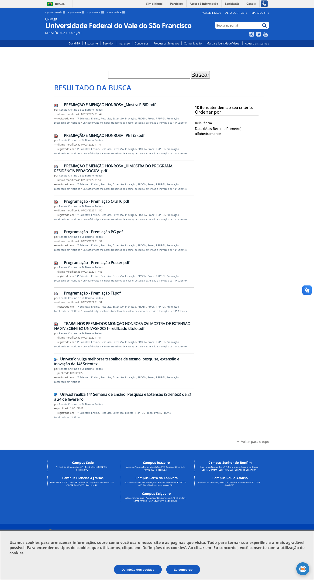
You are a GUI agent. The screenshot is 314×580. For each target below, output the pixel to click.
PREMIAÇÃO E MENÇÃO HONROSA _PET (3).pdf (104, 135)
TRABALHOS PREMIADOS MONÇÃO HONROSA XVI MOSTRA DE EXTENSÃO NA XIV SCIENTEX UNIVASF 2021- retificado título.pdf (122, 326)
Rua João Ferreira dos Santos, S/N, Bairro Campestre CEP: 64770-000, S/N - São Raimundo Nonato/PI (155, 484)
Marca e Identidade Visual (223, 43)
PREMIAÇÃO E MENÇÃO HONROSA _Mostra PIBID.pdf (109, 104)
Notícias (75, 122)
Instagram (252, 34)
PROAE (166, 412)
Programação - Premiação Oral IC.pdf (96, 201)
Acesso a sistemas (257, 43)
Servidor (108, 43)
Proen (149, 412)
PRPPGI (160, 118)
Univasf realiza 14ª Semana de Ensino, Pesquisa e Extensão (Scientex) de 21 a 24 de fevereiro (123, 397)
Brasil (60, 4)
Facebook (259, 34)
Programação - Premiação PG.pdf (93, 231)
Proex (151, 118)
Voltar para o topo (255, 441)
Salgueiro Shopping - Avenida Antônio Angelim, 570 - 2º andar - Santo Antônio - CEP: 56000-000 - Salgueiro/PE (155, 499)
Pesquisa (106, 118)
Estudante (91, 43)
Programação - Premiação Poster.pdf (96, 262)
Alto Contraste (236, 12)
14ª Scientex (82, 118)
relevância (203, 123)
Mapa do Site (260, 12)
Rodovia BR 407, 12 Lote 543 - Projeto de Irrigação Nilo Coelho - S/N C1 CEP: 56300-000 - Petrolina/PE (82, 484)
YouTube (266, 34)
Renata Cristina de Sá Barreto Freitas (81, 109)
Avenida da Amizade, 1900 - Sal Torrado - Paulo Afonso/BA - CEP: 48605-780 (229, 484)
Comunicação (193, 43)
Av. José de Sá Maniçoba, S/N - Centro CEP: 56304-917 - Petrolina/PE (82, 468)
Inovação (130, 118)
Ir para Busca (96, 12)
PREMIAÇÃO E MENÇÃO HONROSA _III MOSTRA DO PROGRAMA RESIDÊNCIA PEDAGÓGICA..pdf (113, 168)
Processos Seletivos (166, 43)
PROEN (142, 118)
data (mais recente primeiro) (218, 128)
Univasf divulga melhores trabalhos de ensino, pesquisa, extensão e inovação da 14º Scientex (135, 122)
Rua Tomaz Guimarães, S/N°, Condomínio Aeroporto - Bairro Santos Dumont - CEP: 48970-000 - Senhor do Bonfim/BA (229, 468)
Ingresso (124, 43)
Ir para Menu (76, 12)
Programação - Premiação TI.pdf (92, 293)
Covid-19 (74, 43)
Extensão (118, 118)
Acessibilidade (211, 12)
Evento (129, 412)
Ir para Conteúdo (55, 12)
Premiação (172, 118)
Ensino (95, 118)
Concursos (141, 43)
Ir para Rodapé (116, 12)
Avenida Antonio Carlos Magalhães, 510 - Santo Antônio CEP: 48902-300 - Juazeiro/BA (155, 468)
